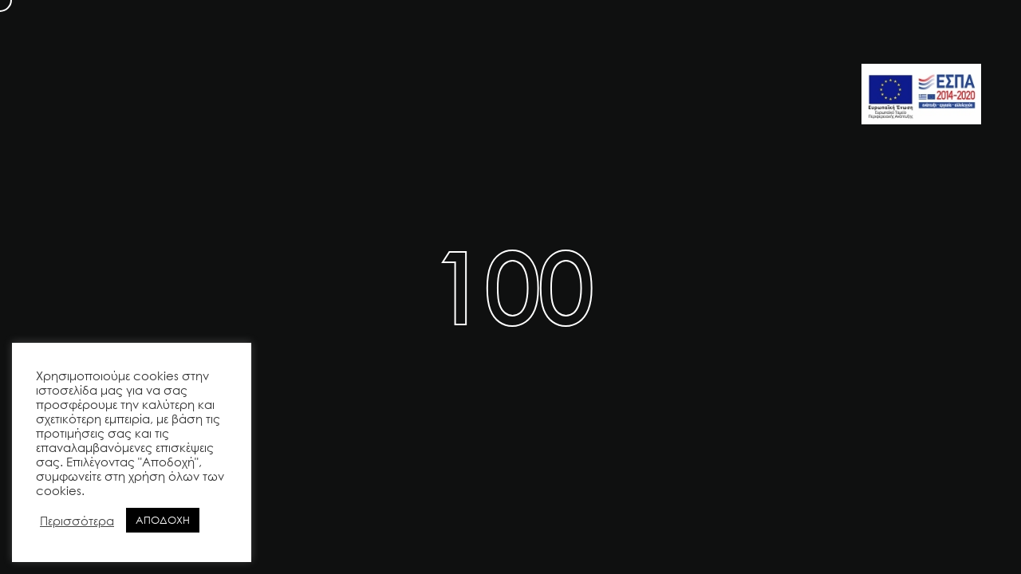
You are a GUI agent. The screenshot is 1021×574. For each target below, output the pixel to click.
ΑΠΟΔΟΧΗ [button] (163, 520)
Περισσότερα (77, 520)
